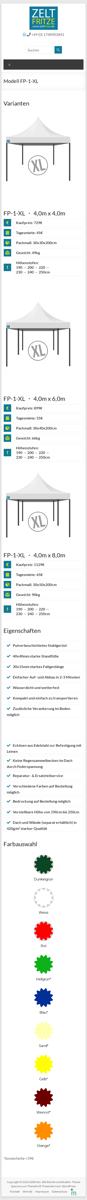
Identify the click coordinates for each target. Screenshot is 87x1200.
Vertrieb (27, 1191)
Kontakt (15, 1191)
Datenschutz (59, 1191)
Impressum (42, 1191)
